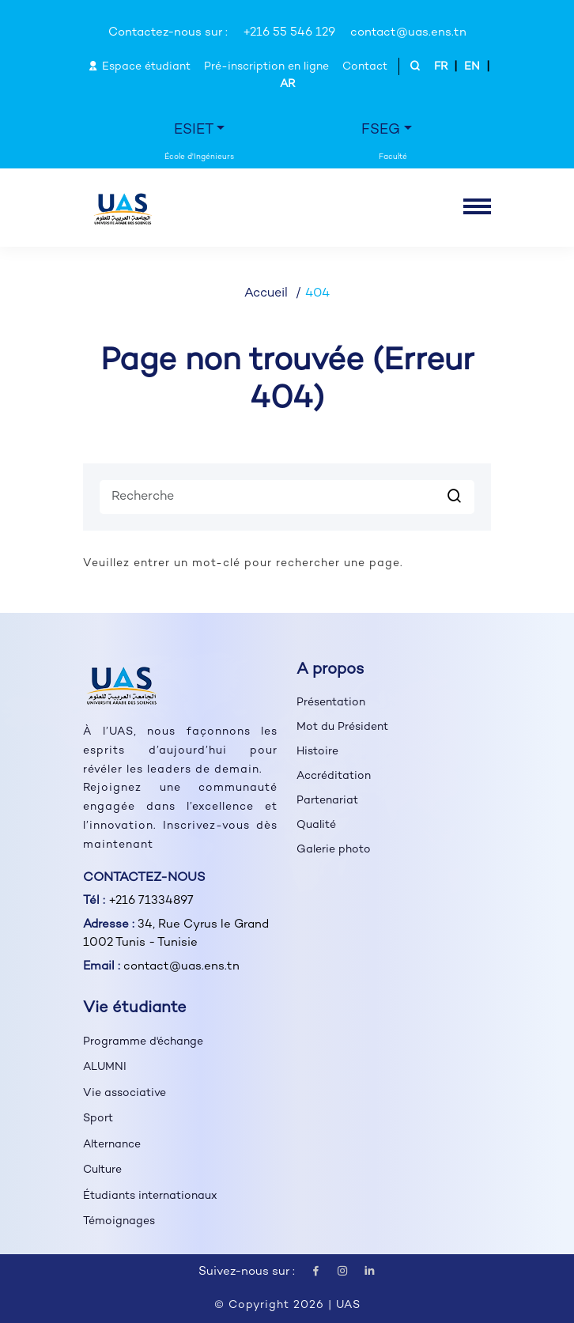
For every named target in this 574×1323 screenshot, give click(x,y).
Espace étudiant (139, 67)
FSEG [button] (380, 130)
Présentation (330, 703)
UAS (348, 1305)
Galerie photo (333, 850)
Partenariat (327, 801)
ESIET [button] (193, 130)
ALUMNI (105, 1067)
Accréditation (333, 776)
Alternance (112, 1145)
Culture (102, 1170)
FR (440, 67)
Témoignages (119, 1221)
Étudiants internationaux (150, 1196)
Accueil (266, 294)
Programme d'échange (143, 1042)
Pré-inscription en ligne (266, 67)
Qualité (316, 825)
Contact (364, 67)
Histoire (317, 752)
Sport (98, 1119)
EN (472, 67)
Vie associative (124, 1093)
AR (287, 84)
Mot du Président (342, 727)
